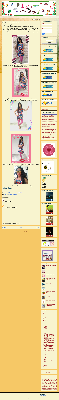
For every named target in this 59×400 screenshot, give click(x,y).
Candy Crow (7, 199)
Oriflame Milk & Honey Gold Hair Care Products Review (51, 296)
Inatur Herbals (44, 388)
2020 (44, 318)
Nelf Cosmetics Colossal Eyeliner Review (48, 361)
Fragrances (46, 382)
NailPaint (54, 382)
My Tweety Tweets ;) (45, 109)
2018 (44, 320)
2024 (44, 313)
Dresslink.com (50, 389)
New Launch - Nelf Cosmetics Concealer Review (48, 347)
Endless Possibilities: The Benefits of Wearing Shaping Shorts (51, 300)
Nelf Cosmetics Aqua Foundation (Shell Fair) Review (49, 342)
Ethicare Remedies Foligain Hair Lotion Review (50, 279)
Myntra (53, 386)
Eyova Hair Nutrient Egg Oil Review (48, 355)
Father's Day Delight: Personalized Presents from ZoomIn (50, 305)
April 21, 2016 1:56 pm (13, 199)
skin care (43, 379)
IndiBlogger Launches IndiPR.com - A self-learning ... (49, 354)
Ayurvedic (43, 386)
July (44, 329)
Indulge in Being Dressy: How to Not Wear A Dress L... (49, 339)
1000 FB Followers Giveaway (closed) (51, 265)
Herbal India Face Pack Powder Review (49, 334)
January (45, 365)
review (43, 377)
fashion (55, 381)
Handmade (47, 384)
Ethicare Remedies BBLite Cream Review (48, 359)
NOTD (50, 382)
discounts (50, 388)
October (45, 326)
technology (43, 380)
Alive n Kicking (51, 385)
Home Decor (32, 16)
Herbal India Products (53, 384)
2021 (44, 317)
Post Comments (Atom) (23, 231)
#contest (51, 379)
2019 (44, 319)
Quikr (47, 388)
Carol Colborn (44, 122)
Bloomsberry (46, 389)
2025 (44, 312)
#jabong (43, 389)
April (44, 333)
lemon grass (54, 388)
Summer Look (14, 194)
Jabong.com (10, 194)
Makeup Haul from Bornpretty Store (49, 345)
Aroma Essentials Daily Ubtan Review (49, 335)
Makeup (52, 381)
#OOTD (6, 194)
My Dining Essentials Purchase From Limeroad (49, 350)
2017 (44, 321)
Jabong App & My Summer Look (48, 344)
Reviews (8, 16)
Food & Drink (25, 16)
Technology (19, 16)
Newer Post (4, 227)
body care (47, 383)
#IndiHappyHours (45, 385)
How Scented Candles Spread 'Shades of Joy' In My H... (49, 341)
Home (4, 16)
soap (48, 381)
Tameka (43, 119)
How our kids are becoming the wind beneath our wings (51, 283)
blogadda (48, 380)
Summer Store (16, 32)
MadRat (55, 389)
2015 (44, 366)
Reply (5, 202)
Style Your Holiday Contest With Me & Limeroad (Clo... (49, 337)
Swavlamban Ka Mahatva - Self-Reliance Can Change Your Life (50, 274)
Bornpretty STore (54, 380)
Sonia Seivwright (44, 115)
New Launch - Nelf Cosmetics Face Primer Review (48, 348)
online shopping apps (17, 25)
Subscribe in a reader (43, 395)
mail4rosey (43, 124)
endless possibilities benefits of (47, 116)
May (44, 332)
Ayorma (55, 385)
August (45, 328)
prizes (54, 379)
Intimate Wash (48, 386)
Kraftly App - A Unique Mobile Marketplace (48, 357)
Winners (43, 383)
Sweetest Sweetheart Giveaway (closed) (50, 287)
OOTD (13, 16)
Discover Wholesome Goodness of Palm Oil (50, 292)
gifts (50, 383)
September (45, 327)
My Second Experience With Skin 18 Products (49, 352)
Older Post (37, 227)
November (45, 325)
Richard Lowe (44, 132)
